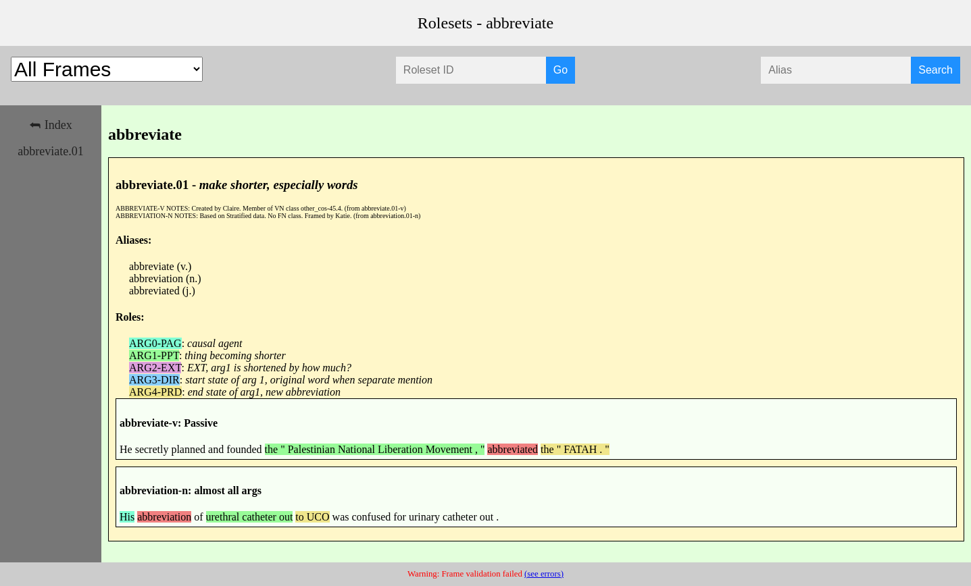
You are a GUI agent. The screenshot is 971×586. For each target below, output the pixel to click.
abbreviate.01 (50, 151)
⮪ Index (50, 125)
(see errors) (544, 574)
